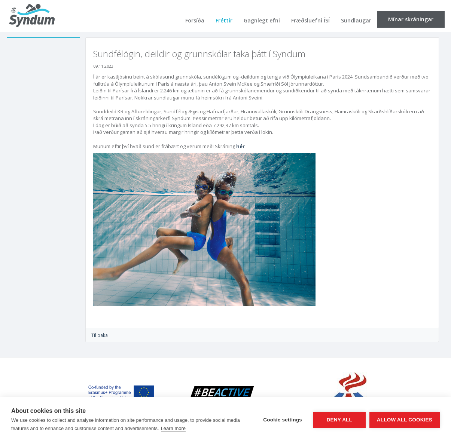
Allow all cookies (404, 420)
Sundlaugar (356, 20)
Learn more (173, 428)
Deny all (339, 420)
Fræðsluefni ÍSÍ (310, 20)
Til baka (99, 335)
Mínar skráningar (410, 19)
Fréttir (224, 20)
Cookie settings (282, 420)
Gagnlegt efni (262, 20)
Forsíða (194, 20)
